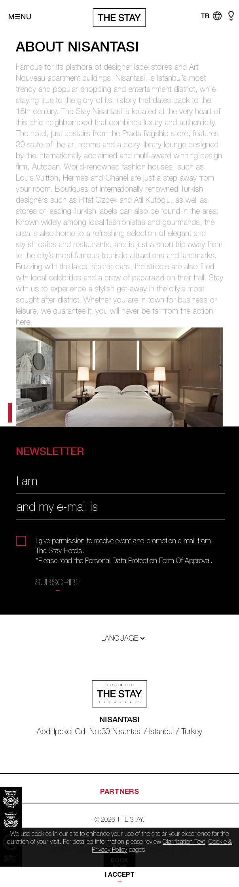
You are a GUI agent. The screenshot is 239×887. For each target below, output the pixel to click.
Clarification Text (184, 841)
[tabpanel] (119, 377)
